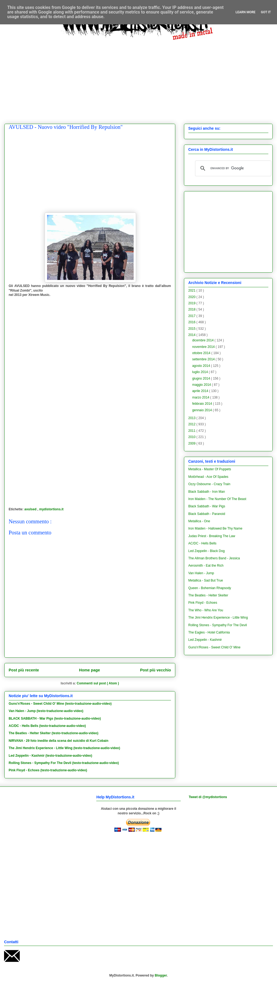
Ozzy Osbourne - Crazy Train (209, 484)
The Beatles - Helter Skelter (208, 595)
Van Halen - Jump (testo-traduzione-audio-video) (46, 711)
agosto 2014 (201, 366)
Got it (266, 12)
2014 (192, 335)
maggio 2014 (202, 385)
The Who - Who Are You (205, 610)
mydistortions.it (51, 509)
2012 (192, 424)
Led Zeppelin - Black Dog (206, 551)
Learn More (246, 12)
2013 (192, 418)
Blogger (161, 975)
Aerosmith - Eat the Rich (205, 565)
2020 (192, 297)
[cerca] (232, 168)
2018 (192, 309)
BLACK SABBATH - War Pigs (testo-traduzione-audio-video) (55, 718)
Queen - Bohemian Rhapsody (209, 588)
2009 (192, 443)
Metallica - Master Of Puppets (209, 469)
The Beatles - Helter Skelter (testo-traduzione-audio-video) (53, 733)
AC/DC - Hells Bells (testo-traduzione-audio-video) (47, 726)
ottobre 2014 (201, 353)
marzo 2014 (201, 397)
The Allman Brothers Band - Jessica (214, 558)
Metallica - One (199, 521)
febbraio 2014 (202, 404)
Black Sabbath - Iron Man (206, 492)
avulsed (30, 509)
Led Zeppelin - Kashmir (205, 640)
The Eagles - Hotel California (209, 632)
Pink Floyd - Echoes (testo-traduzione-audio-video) (48, 770)
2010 (192, 437)
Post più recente (24, 670)
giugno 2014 (201, 378)
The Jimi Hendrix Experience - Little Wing (218, 617)
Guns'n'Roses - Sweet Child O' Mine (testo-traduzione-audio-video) (60, 704)
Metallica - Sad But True (205, 580)
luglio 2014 (200, 372)
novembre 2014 (204, 347)
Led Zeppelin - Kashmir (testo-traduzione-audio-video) (50, 756)
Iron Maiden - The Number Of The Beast (217, 499)
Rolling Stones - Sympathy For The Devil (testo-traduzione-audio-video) (64, 763)
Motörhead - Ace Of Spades (208, 477)
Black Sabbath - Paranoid (206, 514)
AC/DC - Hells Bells (202, 543)
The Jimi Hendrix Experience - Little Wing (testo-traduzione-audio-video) (64, 748)
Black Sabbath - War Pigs (206, 506)
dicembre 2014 (203, 340)
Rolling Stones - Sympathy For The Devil (217, 625)
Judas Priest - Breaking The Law (211, 536)
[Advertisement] (142, 78)
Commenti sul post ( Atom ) (98, 683)
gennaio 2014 (202, 410)
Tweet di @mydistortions (208, 797)
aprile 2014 (200, 391)
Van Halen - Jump (201, 573)
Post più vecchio (155, 670)
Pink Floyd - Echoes (202, 603)
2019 (192, 303)
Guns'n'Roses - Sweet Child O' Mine (214, 647)
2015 (192, 329)
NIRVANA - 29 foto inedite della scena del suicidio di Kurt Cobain (58, 741)
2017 (192, 316)
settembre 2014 (204, 359)
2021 (192, 290)
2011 (192, 431)
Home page (89, 670)
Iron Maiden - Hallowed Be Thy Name (215, 528)
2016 (192, 322)
